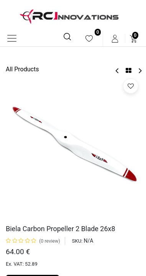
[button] (130, 86)
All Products (22, 69)
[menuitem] (89, 38)
